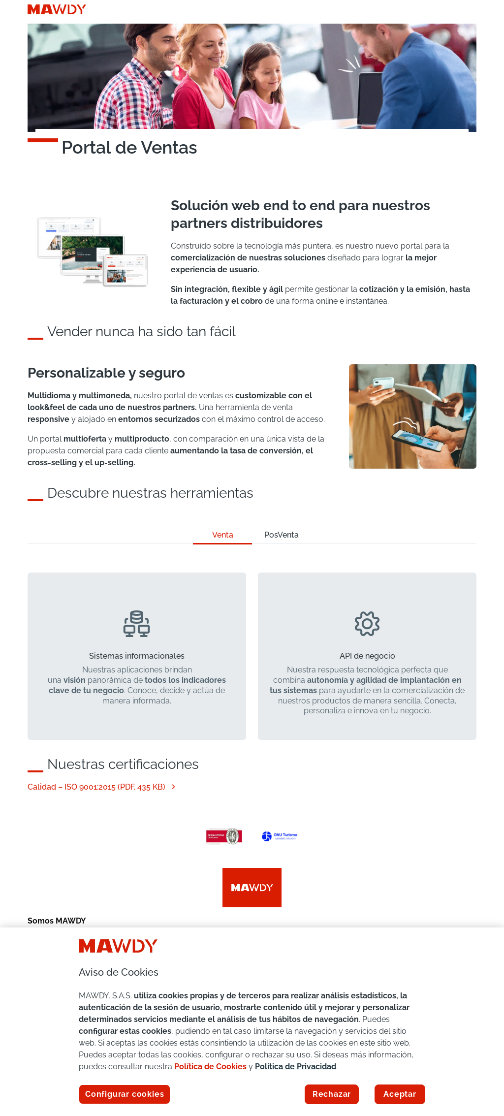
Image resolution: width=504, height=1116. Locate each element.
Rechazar (332, 1094)
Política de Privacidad (295, 1066)
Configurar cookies (124, 1094)
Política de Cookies (210, 1066)
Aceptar (399, 1094)
